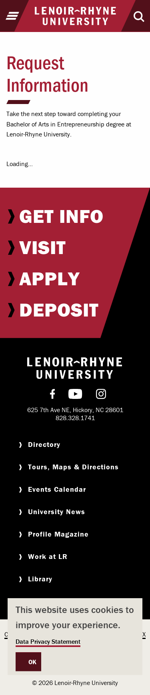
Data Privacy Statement (48, 641)
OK (32, 662)
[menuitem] (75, 216)
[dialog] (75, 636)
